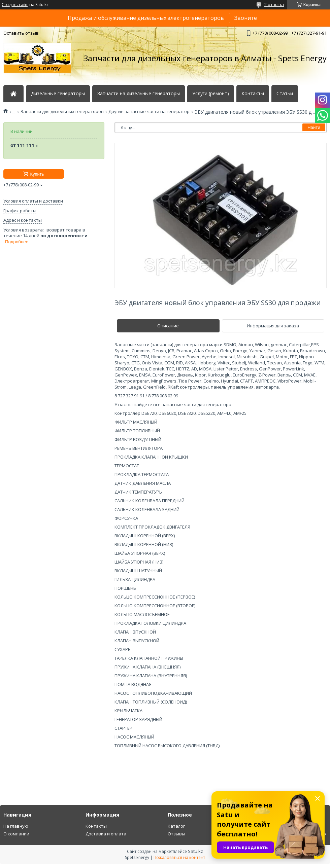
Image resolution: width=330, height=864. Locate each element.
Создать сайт (15, 4)
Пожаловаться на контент (179, 857)
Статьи (284, 94)
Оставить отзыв (21, 33)
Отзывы (176, 834)
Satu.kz (195, 851)
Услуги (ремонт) (210, 94)
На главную (15, 826)
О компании (16, 834)
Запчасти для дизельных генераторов (62, 111)
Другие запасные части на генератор (149, 111)
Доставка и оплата (106, 834)
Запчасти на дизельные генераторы (138, 94)
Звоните (245, 18)
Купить (37, 174)
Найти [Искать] (313, 127)
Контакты (252, 94)
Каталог (176, 826)
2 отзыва (274, 4)
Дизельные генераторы (58, 94)
